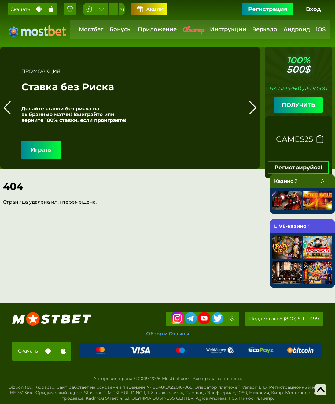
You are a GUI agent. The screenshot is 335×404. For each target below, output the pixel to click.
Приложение (157, 29)
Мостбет (91, 29)
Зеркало (264, 29)
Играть (41, 149)
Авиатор (193, 29)
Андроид (296, 29)
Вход (313, 9)
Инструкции (228, 29)
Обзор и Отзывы (167, 334)
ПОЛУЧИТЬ (298, 105)
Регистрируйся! (298, 167)
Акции (150, 9)
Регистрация (267, 9)
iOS (321, 29)
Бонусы (120, 29)
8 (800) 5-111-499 (299, 319)
